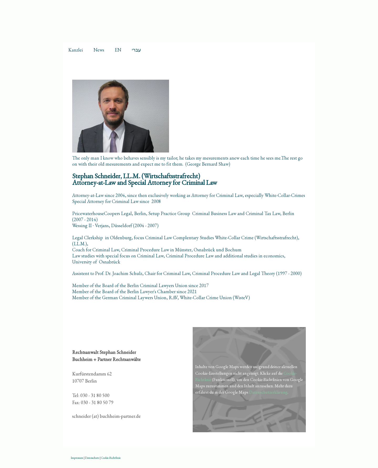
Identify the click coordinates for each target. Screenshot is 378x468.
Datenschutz (92, 458)
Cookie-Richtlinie (111, 458)
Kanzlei (75, 50)
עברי (136, 50)
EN (118, 50)
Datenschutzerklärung (268, 392)
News (98, 50)
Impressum (77, 458)
